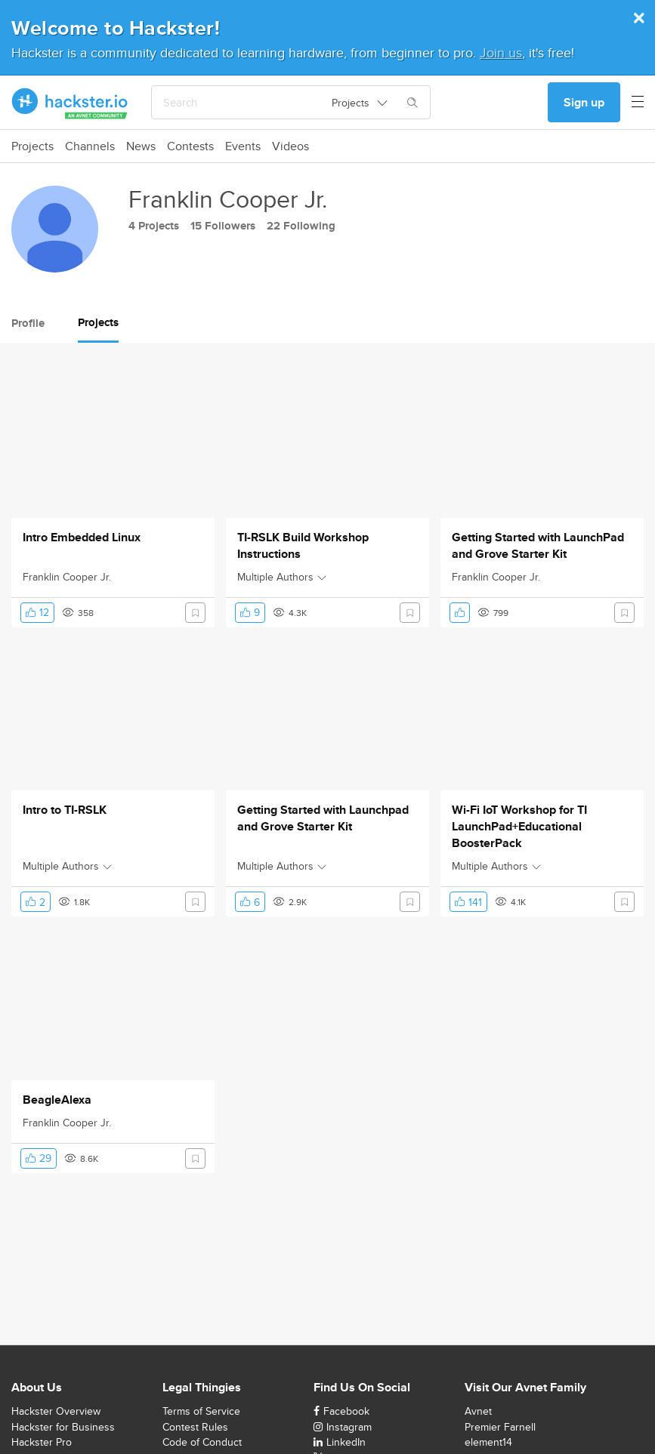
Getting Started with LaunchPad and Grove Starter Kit (538, 545)
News (141, 146)
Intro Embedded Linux (82, 537)
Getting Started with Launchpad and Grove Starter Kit (323, 818)
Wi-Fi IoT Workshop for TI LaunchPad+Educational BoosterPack (519, 827)
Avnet (478, 1411)
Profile (28, 323)
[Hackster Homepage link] (69, 103)
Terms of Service (201, 1411)
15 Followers (222, 225)
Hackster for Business (63, 1426)
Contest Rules (195, 1426)
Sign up (584, 102)
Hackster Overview (55, 1411)
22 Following (301, 225)
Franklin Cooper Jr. (67, 577)
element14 (488, 1441)
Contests (190, 146)
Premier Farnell (500, 1426)
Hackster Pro (41, 1441)
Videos (290, 146)
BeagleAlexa (57, 1100)
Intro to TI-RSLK (65, 810)
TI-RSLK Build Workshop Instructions (303, 545)
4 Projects (153, 225)
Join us (501, 52)
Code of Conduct (202, 1441)
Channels (90, 146)
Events (243, 146)
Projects (32, 146)
